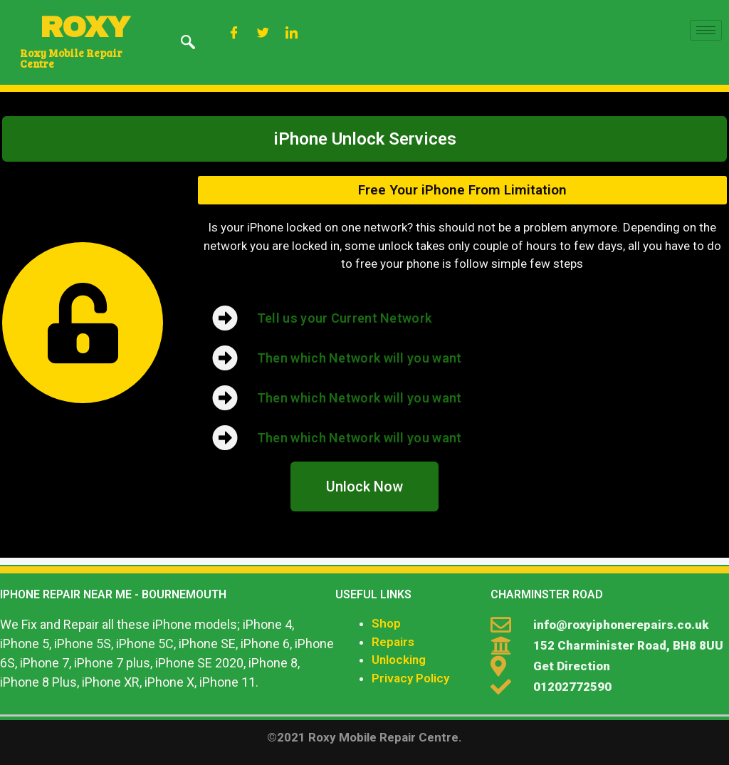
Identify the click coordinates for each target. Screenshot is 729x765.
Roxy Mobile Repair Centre (71, 58)
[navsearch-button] (188, 43)
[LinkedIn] (292, 33)
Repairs (393, 642)
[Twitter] (262, 33)
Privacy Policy (410, 678)
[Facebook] (234, 33)
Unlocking (399, 659)
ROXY (85, 27)
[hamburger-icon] (706, 30)
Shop (386, 623)
